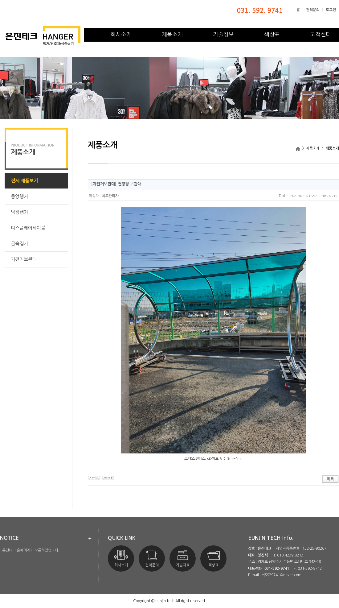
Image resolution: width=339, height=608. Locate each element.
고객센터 (320, 34)
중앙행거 (19, 196)
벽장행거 (19, 212)
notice (9, 538)
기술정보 (223, 34)
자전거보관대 (24, 259)
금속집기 (19, 243)
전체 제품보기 (24, 180)
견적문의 (313, 10)
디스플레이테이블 (28, 227)
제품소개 (172, 34)
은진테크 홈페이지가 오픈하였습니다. (30, 550)
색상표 (272, 34)
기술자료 (183, 558)
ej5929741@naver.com (281, 575)
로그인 (331, 10)
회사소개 (121, 34)
